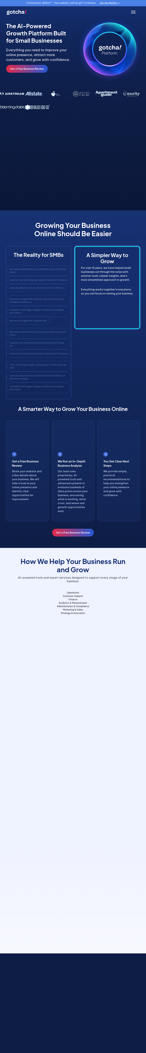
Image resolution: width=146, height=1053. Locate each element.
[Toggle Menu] (133, 12)
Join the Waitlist (109, 2)
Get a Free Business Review (27, 68)
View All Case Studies (122, 1042)
